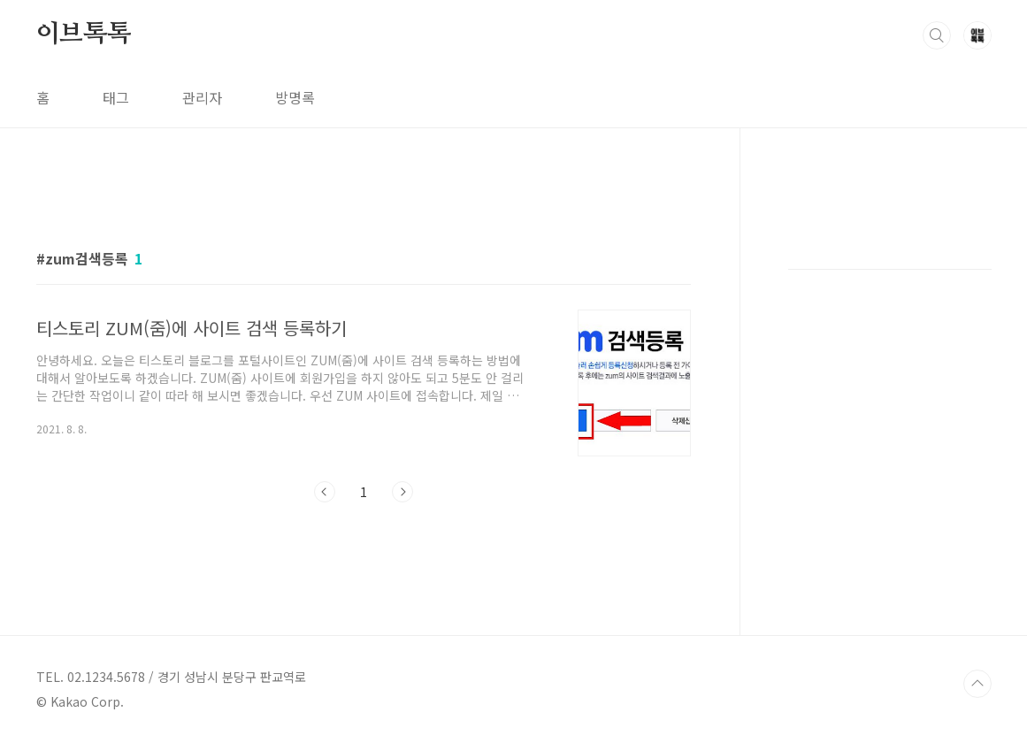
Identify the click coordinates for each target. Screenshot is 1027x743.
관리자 (202, 97)
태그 (116, 97)
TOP (977, 684)
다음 (402, 491)
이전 (324, 491)
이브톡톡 (83, 34)
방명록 (295, 97)
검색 (937, 35)
